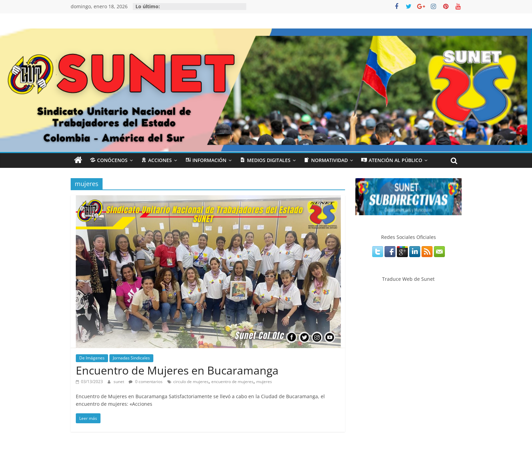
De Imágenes (92, 358)
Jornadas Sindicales (131, 358)
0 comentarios (146, 381)
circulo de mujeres (191, 381)
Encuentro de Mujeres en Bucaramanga (177, 370)
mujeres (264, 381)
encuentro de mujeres (232, 381)
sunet (119, 381)
